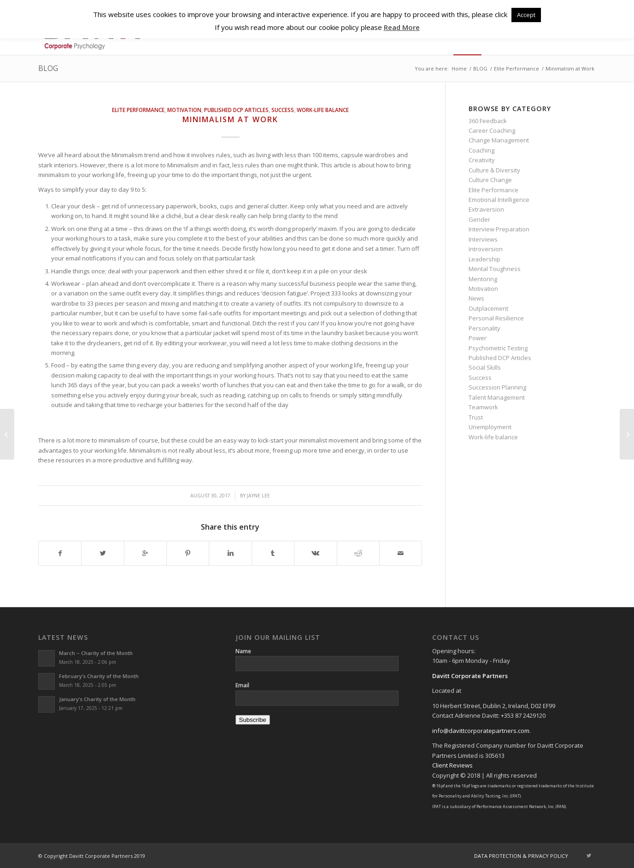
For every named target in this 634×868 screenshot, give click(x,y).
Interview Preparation (499, 229)
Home (459, 68)
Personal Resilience (496, 318)
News (476, 298)
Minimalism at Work (230, 119)
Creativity (482, 160)
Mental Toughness (495, 269)
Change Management (499, 140)
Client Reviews (452, 765)
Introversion (486, 249)
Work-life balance (323, 109)
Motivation (184, 109)
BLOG (48, 68)
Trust (476, 417)
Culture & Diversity (494, 170)
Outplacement (488, 308)
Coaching (481, 150)
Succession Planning (497, 387)
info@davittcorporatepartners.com (480, 730)
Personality (484, 328)
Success (282, 109)
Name (243, 651)
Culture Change (490, 180)
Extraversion (486, 209)
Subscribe (252, 719)
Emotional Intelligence (499, 199)
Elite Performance (516, 68)
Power (478, 338)
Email (242, 685)
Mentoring (483, 279)
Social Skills (485, 367)
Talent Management (497, 397)
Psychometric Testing (498, 348)
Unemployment (490, 427)
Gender (479, 219)
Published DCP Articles (236, 109)
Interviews (483, 239)
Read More (402, 27)
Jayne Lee (258, 495)
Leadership (484, 259)
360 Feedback (488, 121)
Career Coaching (492, 130)
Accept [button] (526, 15)
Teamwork (483, 407)
